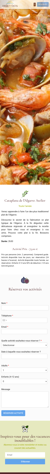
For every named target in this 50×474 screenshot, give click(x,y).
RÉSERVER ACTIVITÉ (13, 413)
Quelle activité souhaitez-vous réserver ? (21, 340)
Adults (5, 365)
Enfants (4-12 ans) (10, 376)
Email (4, 327)
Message (5, 389)
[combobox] (4, 320)
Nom (4, 303)
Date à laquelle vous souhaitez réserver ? (21, 351)
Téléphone (7, 315)
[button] (35, 4)
